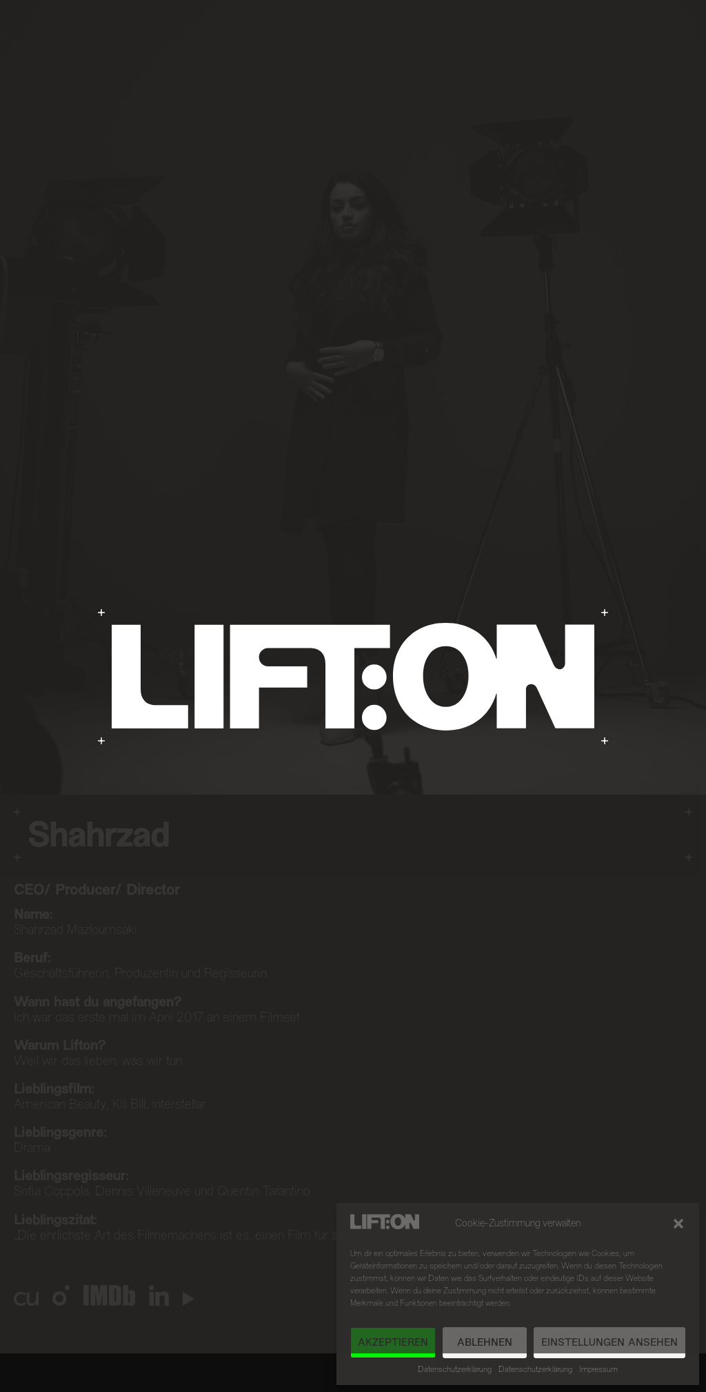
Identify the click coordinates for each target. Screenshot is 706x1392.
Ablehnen (484, 1343)
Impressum (598, 1370)
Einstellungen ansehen (609, 1343)
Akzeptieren (393, 1343)
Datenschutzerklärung (455, 1370)
